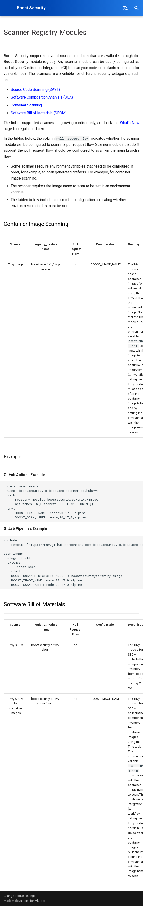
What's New (129, 123)
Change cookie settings (20, 896)
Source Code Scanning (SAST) (35, 89)
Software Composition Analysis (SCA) (42, 97)
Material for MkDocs (32, 900)
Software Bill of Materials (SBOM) (38, 113)
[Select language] (125, 8)
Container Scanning (26, 105)
